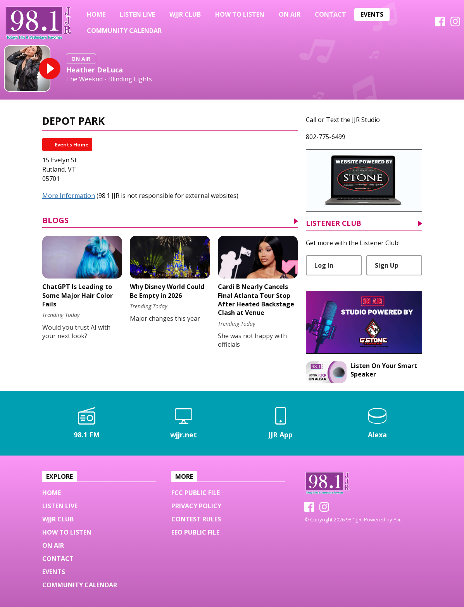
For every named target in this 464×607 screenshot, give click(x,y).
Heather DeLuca (94, 69)
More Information (68, 195)
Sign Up (386, 265)
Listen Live (137, 14)
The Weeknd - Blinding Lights (109, 79)
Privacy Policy (196, 506)
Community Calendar (124, 30)
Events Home (71, 144)
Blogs (55, 221)
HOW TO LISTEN (239, 14)
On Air (289, 14)
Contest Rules (196, 519)
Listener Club (333, 224)
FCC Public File (195, 492)
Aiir (397, 519)
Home (96, 14)
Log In (323, 265)
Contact (330, 14)
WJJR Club (185, 14)
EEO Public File (195, 532)
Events (372, 14)
